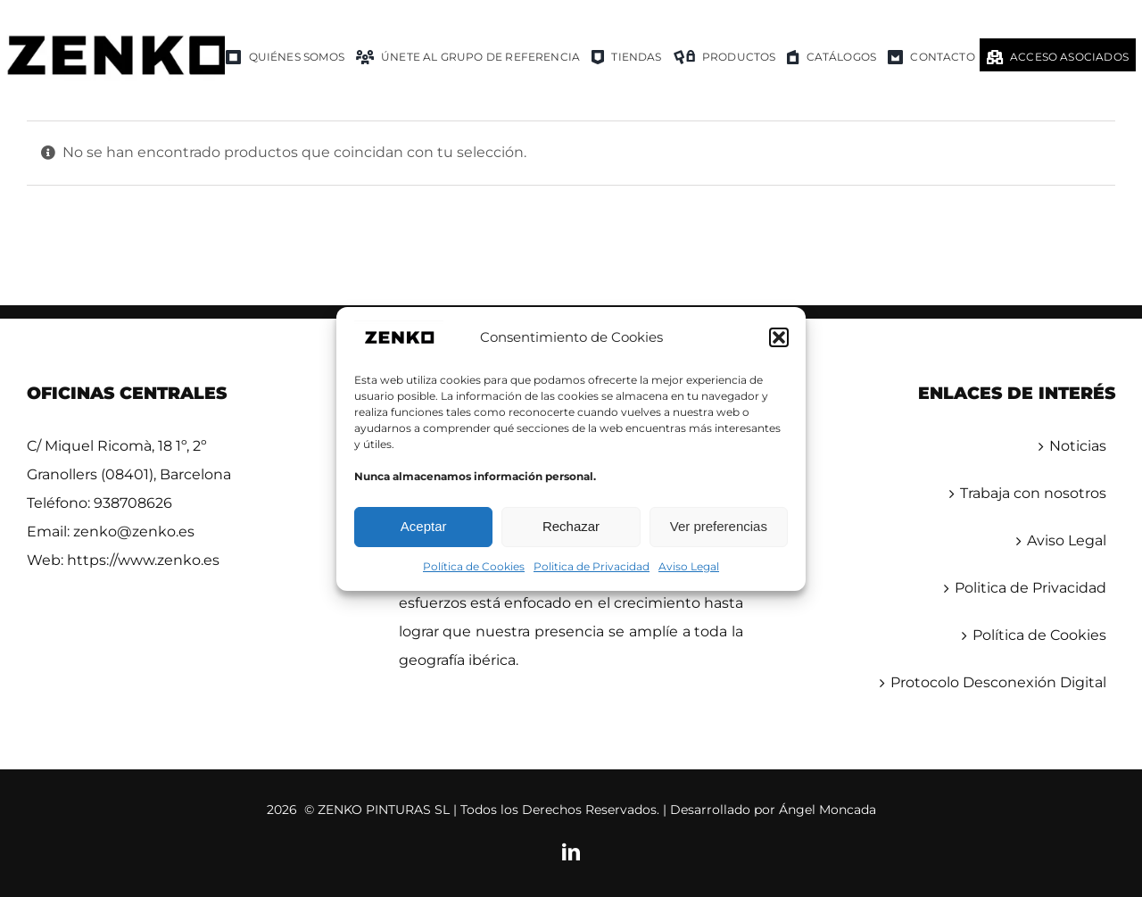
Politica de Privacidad (592, 566)
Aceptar (424, 526)
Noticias (1077, 445)
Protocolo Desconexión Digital (998, 682)
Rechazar (571, 526)
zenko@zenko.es (133, 531)
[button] (779, 337)
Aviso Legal (688, 566)
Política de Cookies (474, 566)
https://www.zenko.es (143, 560)
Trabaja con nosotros (1033, 493)
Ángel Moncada (827, 809)
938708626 (133, 502)
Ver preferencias (718, 526)
